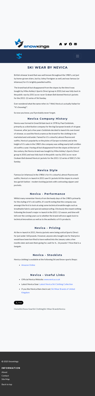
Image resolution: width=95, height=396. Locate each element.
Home (17, 309)
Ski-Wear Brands (51, 309)
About (4, 372)
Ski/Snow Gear (26, 309)
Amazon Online (28, 265)
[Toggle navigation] (77, 56)
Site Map (6, 379)
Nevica (62, 309)
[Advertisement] (47, 18)
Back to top (7, 384)
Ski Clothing (38, 309)
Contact (5, 375)
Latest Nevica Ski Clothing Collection (56, 284)
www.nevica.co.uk (52, 279)
